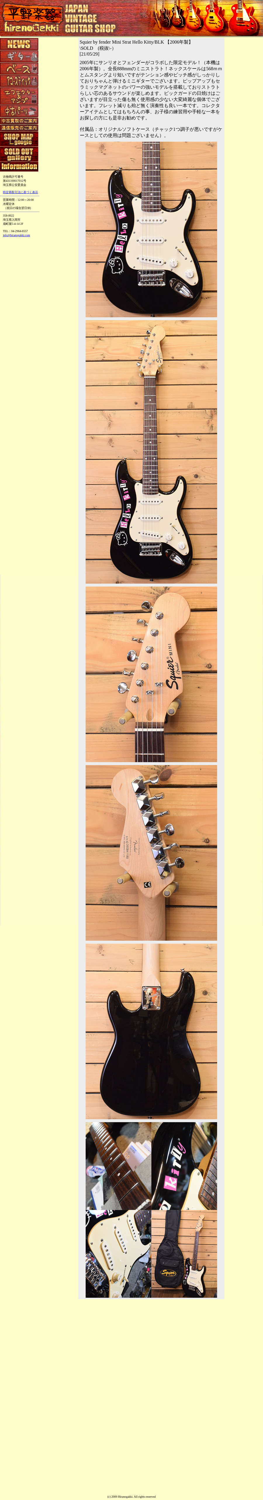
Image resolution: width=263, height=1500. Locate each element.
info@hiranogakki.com (16, 235)
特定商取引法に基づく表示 (20, 192)
